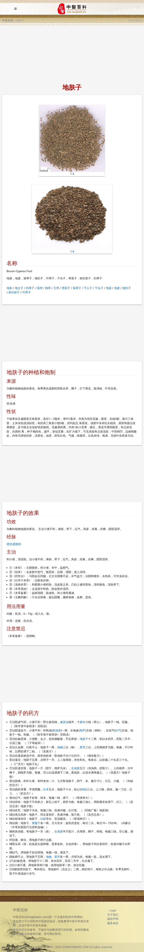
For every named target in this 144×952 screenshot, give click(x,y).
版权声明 (112, 919)
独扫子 (126, 288)
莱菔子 (36, 823)
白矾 (43, 818)
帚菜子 (66, 288)
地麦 (117, 288)
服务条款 (112, 923)
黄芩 (82, 747)
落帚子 (77, 288)
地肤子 (84, 739)
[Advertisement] (72, 53)
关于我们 (112, 914)
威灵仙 (64, 722)
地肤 (9, 288)
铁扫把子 (14, 292)
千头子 (99, 288)
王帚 (56, 288)
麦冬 (82, 722)
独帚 (48, 288)
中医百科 (7, 20)
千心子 (88, 288)
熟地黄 (56, 730)
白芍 (118, 730)
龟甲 (82, 730)
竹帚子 (26, 292)
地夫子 (19, 288)
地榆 (60, 747)
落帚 (40, 288)
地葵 (109, 288)
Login (112, 910)
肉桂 (83, 789)
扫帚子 (30, 288)
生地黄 (75, 768)
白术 (46, 789)
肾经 (9, 544)
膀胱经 (17, 544)
